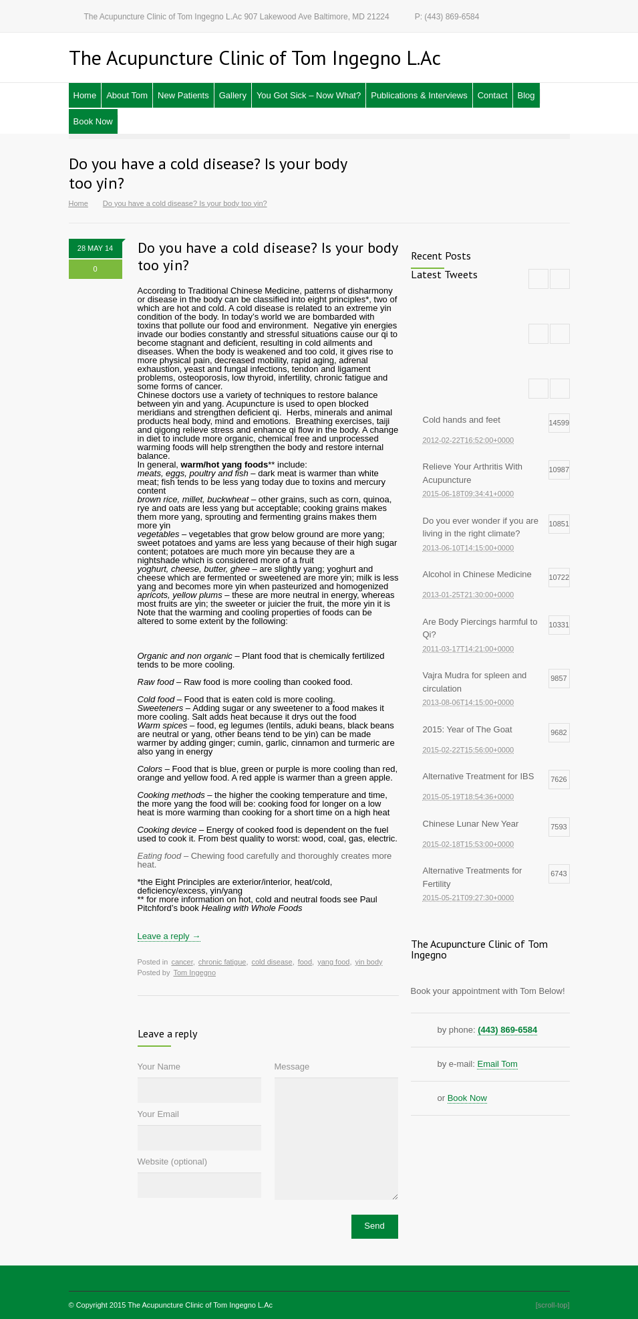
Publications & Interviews (419, 95)
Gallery (233, 95)
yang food (333, 962)
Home (85, 95)
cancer (181, 962)
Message (292, 1066)
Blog (526, 95)
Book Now (93, 121)
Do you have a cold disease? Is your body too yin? (267, 256)
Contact (493, 95)
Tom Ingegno (194, 973)
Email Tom (497, 1064)
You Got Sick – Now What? (309, 95)
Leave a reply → (169, 936)
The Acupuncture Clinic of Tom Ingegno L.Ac (200, 1305)
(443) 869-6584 (507, 1030)
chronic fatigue (222, 962)
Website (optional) (173, 1161)
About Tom (127, 95)
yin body (369, 962)
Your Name (159, 1066)
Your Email (158, 1114)
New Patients (183, 95)
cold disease (271, 962)
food (305, 962)
